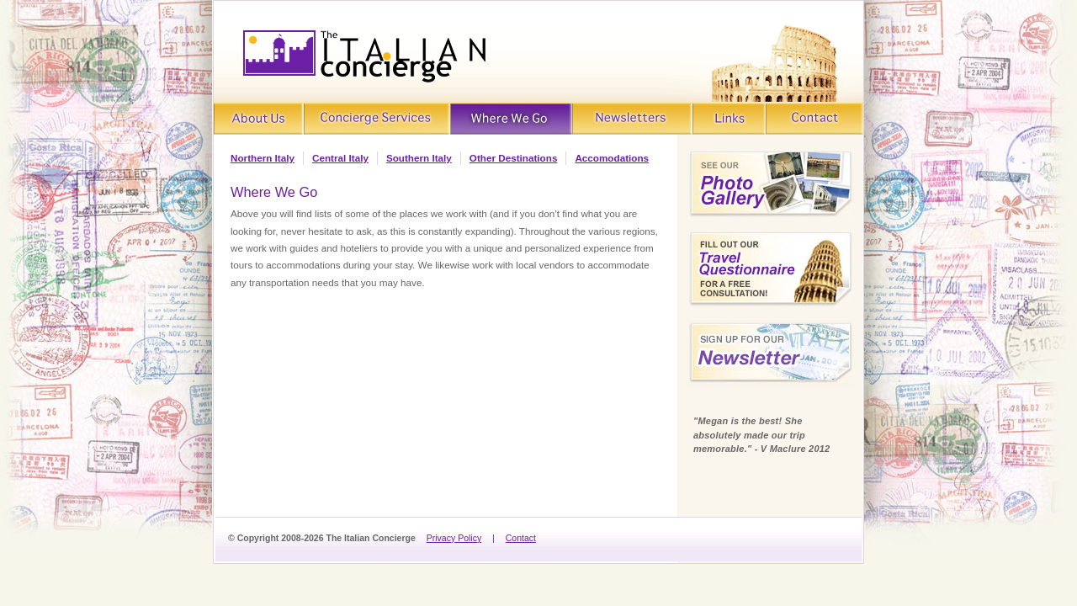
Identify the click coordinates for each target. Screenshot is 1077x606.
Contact (815, 119)
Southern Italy (419, 157)
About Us (259, 119)
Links (729, 119)
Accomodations (612, 157)
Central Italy (340, 157)
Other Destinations (514, 157)
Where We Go (511, 119)
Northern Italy (262, 157)
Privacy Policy (454, 538)
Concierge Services (375, 119)
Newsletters (632, 119)
